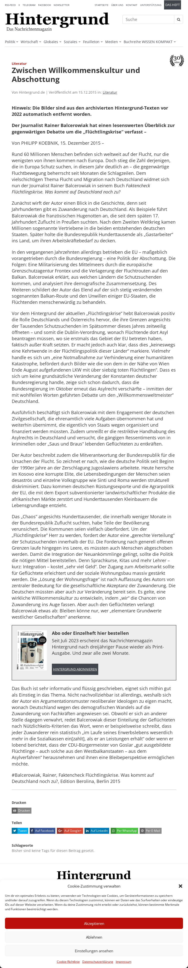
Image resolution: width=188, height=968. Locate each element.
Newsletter (61, 5)
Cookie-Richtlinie (68, 962)
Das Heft (172, 5)
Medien (111, 41)
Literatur (110, 92)
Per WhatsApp (124, 831)
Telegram (29, 5)
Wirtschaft (29, 41)
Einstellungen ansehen (94, 950)
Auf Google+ (69, 831)
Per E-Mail (150, 831)
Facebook (44, 5)
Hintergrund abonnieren (75, 669)
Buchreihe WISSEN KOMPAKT (148, 41)
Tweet (19, 831)
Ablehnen (94, 937)
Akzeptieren (94, 923)
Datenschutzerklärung (97, 962)
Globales (51, 41)
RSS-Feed (10, 5)
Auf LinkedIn (96, 831)
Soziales (70, 41)
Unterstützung (150, 5)
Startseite (101, 5)
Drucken (21, 811)
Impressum (123, 962)
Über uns (117, 5)
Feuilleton (91, 41)
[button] (180, 886)
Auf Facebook (42, 831)
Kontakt (131, 5)
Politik (10, 41)
